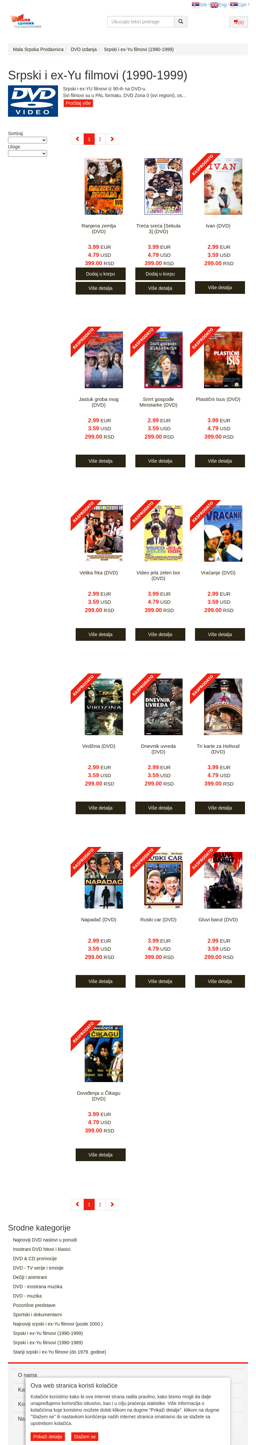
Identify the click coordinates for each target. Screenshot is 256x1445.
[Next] (112, 139)
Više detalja (100, 288)
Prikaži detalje (47, 1436)
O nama (27, 1375)
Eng (218, 4)
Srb (199, 4)
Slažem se (85, 1436)
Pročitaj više (78, 103)
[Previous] (77, 139)
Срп (238, 4)
